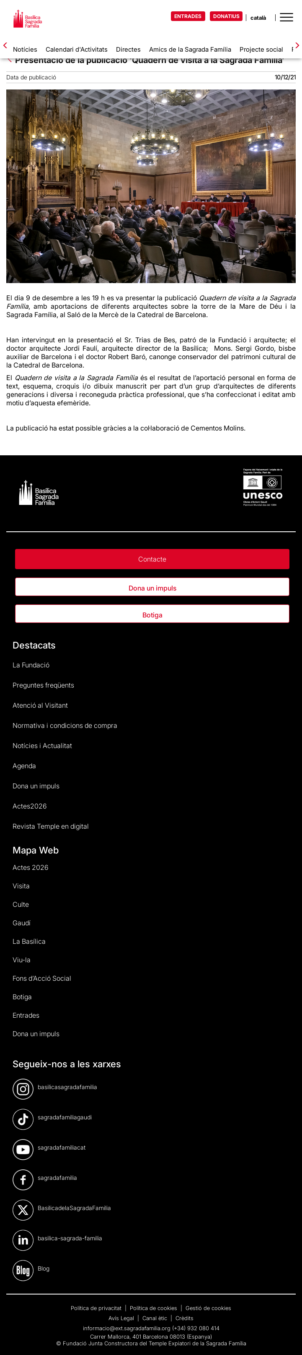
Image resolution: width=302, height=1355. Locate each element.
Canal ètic (155, 1318)
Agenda (24, 766)
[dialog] (286, 1338)
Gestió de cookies (208, 1308)
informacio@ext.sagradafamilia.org (126, 1328)
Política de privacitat (97, 1308)
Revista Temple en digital (51, 826)
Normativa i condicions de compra (65, 725)
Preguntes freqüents (43, 685)
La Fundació (31, 665)
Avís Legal (122, 1318)
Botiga (152, 615)
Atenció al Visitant (40, 705)
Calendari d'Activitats (77, 49)
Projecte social (261, 49)
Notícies (25, 49)
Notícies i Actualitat (42, 745)
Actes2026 (30, 806)
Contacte (152, 559)
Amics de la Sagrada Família (190, 49)
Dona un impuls (152, 588)
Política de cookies (154, 1308)
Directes (128, 49)
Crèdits (185, 1318)
